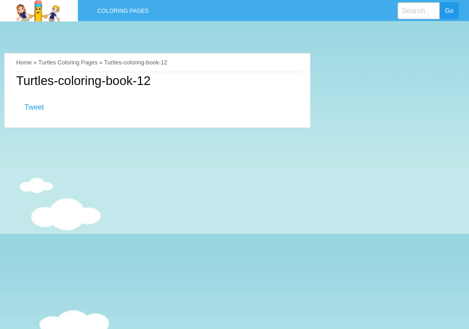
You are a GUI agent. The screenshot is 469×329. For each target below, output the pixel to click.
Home (24, 62)
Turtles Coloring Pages (68, 62)
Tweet (34, 107)
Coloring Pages (123, 11)
